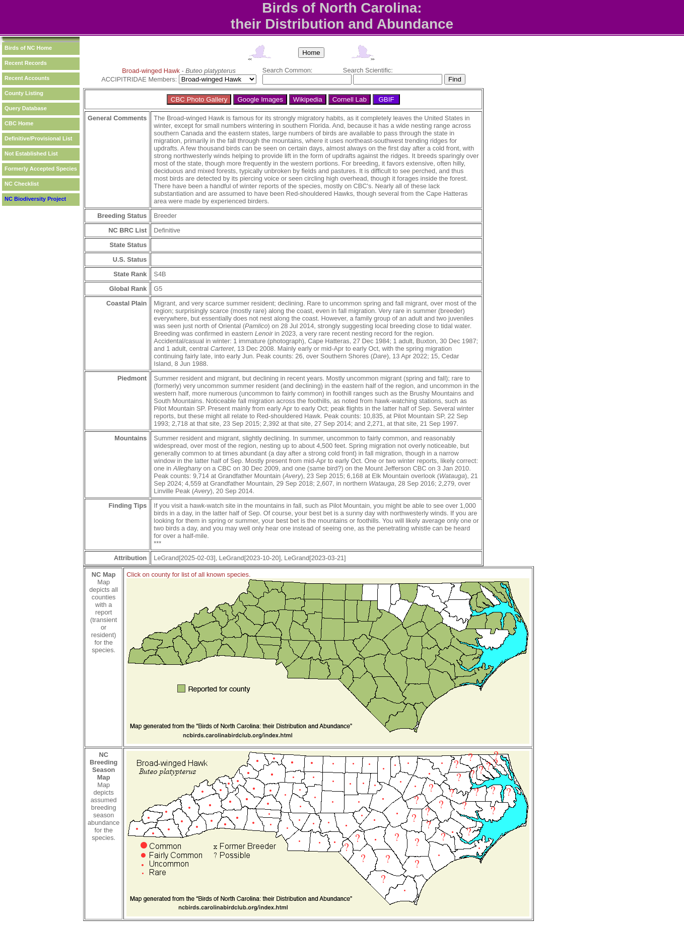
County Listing (24, 93)
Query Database (26, 108)
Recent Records (26, 63)
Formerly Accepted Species (41, 169)
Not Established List (31, 153)
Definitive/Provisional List (38, 138)
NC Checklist (22, 184)
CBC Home (19, 123)
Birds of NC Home (28, 48)
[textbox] (307, 79)
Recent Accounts (27, 78)
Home (311, 52)
